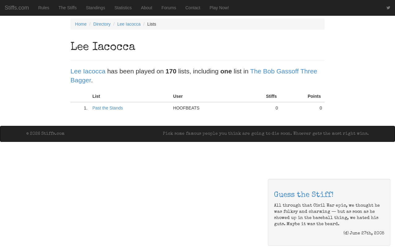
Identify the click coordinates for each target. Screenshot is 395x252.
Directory (101, 24)
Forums (168, 7)
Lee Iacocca (129, 24)
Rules (43, 7)
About (146, 7)
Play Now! (219, 7)
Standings (95, 7)
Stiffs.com (17, 8)
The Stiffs (68, 7)
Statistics (123, 7)
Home (80, 24)
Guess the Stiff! (304, 195)
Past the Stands (107, 107)
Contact (192, 7)
